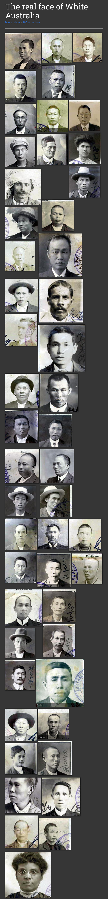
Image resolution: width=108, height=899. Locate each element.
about (17, 22)
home (8, 22)
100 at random (31, 22)
